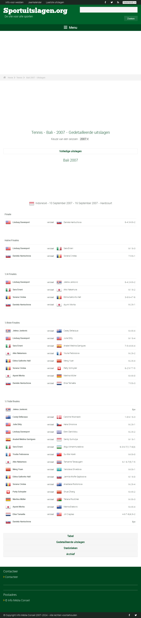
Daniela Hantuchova (72, 222)
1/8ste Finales (12, 322)
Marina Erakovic (71, 506)
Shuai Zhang (69, 491)
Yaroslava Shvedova (72, 469)
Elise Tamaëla (70, 383)
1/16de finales (12, 401)
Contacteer (11, 577)
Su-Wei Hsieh (70, 454)
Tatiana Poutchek (71, 499)
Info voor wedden (15, 2)
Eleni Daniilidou (71, 431)
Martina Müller (70, 375)
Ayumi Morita (70, 304)
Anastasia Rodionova (73, 484)
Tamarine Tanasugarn (73, 461)
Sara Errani (68, 248)
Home (10, 77)
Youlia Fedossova (71, 353)
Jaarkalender (35, 2)
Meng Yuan (69, 360)
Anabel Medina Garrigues (75, 345)
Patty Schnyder (70, 368)
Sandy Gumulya (71, 439)
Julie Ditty (68, 338)
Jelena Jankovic (71, 282)
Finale (8, 214)
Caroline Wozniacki (72, 416)
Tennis (19, 77)
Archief (70, 554)
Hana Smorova (70, 424)
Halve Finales (12, 240)
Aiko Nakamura (70, 289)
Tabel (70, 536)
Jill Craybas (69, 514)
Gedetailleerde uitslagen (70, 542)
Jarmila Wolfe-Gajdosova (75, 476)
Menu (70, 27)
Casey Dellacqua (71, 330)
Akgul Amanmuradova (73, 446)
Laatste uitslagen (55, 2)
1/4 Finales (10, 274)
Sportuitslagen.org (15, 10)
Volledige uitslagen (70, 151)
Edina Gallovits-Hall (72, 297)
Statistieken (71, 548)
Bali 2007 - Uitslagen (35, 77)
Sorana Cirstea (70, 255)
